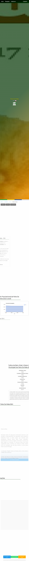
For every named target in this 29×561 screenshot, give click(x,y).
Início (2, 1)
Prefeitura (3, 204)
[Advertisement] (14, 221)
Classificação (13, 204)
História (8, 204)
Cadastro (25, 1)
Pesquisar (7, 1)
